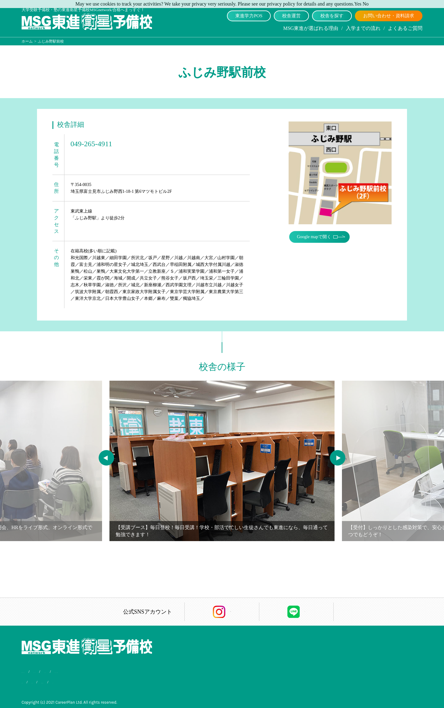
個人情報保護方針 (87, 680)
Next (333, 453)
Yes (357, 3)
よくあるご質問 (405, 28)
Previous (102, 453)
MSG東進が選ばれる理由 (310, 28)
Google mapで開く (317, 233)
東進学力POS (248, 15)
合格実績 (30, 680)
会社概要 (54, 680)
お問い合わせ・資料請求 (388, 15)
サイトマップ (123, 680)
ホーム (27, 41)
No (366, 3)
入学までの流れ (363, 28)
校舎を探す (331, 15)
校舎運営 (291, 15)
